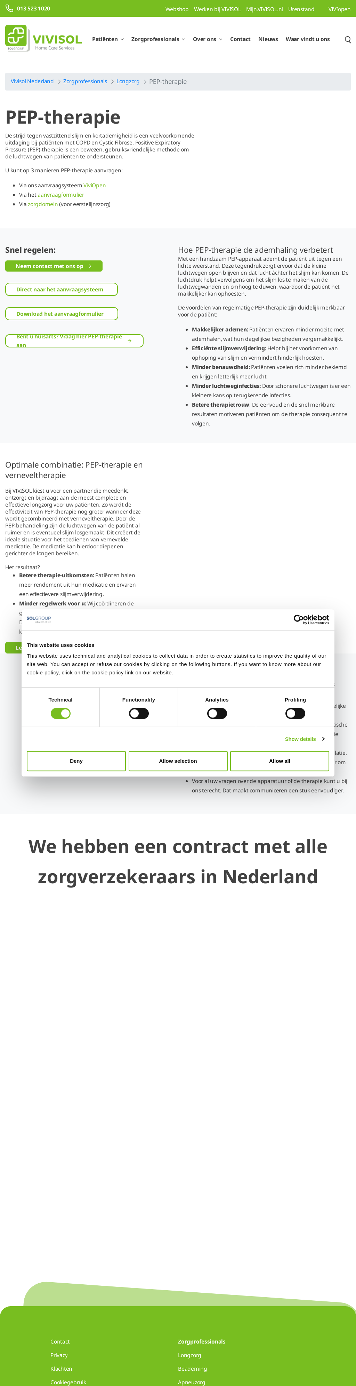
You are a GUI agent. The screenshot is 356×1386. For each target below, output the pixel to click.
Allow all (279, 761)
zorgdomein (43, 204)
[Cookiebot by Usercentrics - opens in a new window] (298, 619)
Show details (300, 739)
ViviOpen (94, 185)
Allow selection (178, 761)
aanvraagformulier (61, 194)
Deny (76, 761)
